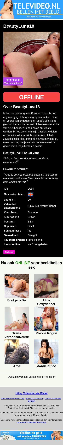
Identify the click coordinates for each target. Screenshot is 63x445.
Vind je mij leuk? (13, 81)
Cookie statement (53, 398)
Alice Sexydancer (46, 301)
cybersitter (21, 422)
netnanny (41, 422)
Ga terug (9, 252)
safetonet (31, 422)
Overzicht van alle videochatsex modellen (31, 376)
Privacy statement (34, 398)
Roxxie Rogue (46, 333)
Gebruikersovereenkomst (12, 398)
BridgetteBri (16, 300)
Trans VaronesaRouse (17, 334)
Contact (31, 401)
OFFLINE (31, 97)
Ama (16, 366)
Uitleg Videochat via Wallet (32, 393)
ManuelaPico (46, 366)
